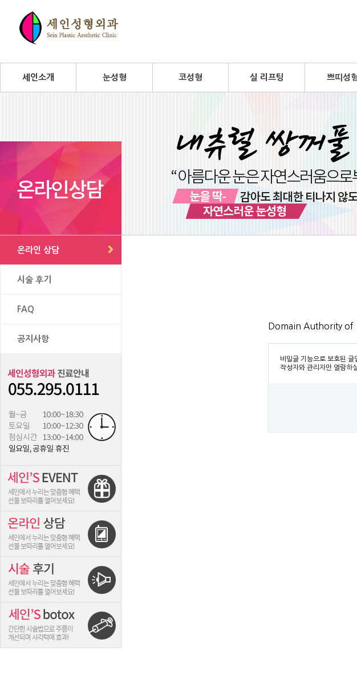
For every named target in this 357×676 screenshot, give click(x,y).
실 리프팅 (267, 77)
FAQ (25, 309)
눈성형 (115, 77)
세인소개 (38, 77)
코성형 (190, 77)
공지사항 (33, 339)
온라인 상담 (38, 250)
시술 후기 (34, 279)
